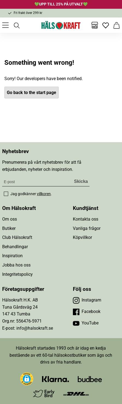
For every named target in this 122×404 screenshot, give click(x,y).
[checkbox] (6, 194)
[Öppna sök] (16, 25)
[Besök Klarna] (55, 378)
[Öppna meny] (5, 25)
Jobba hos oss (16, 265)
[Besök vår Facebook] (86, 311)
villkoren (44, 194)
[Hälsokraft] (61, 25)
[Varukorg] (116, 25)
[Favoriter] (105, 25)
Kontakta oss (85, 219)
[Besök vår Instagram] (87, 300)
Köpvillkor (82, 237)
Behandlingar (15, 246)
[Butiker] (94, 25)
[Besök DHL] (76, 393)
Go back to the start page (31, 92)
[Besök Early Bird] (44, 393)
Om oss (9, 219)
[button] (26, 378)
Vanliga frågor (86, 228)
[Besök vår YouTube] (86, 323)
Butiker (9, 228)
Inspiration (12, 255)
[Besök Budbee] (90, 378)
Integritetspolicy (17, 274)
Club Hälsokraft (17, 237)
